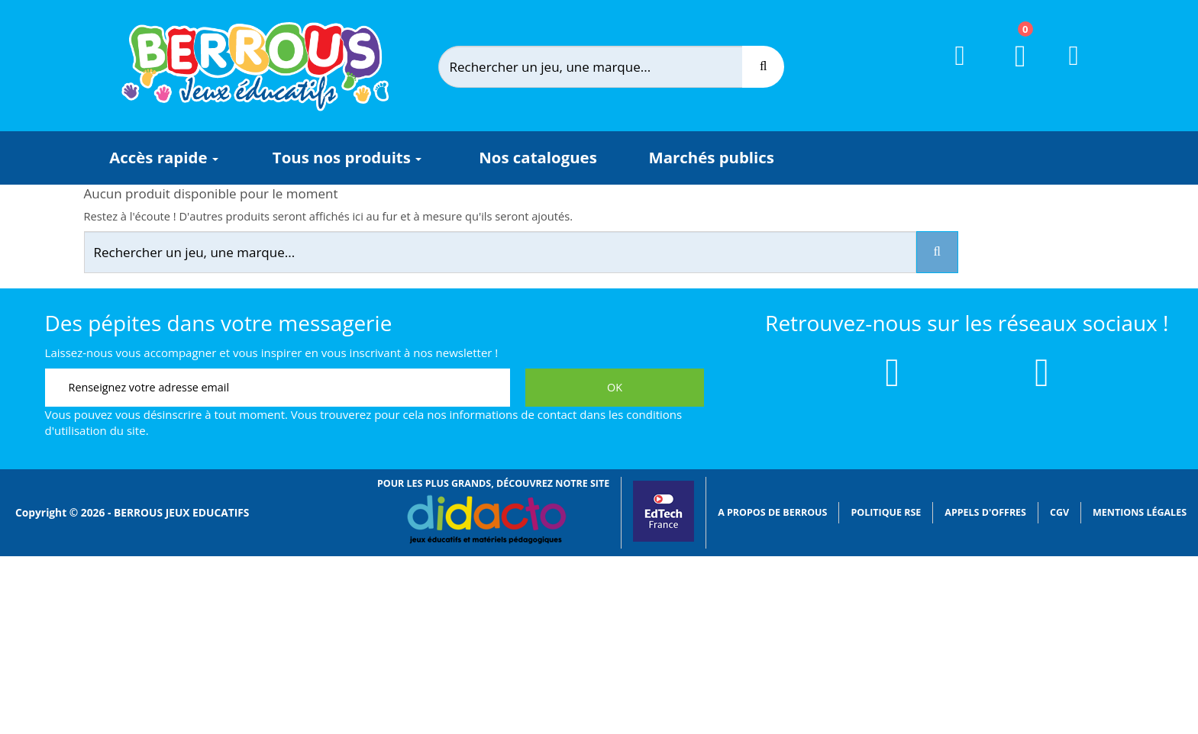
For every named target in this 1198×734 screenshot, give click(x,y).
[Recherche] (763, 67)
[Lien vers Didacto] (485, 520)
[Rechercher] (602, 67)
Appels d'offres (985, 512)
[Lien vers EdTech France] (663, 538)
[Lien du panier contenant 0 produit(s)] (1011, 70)
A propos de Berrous (772, 512)
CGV (1059, 512)
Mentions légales (1140, 512)
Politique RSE (886, 512)
